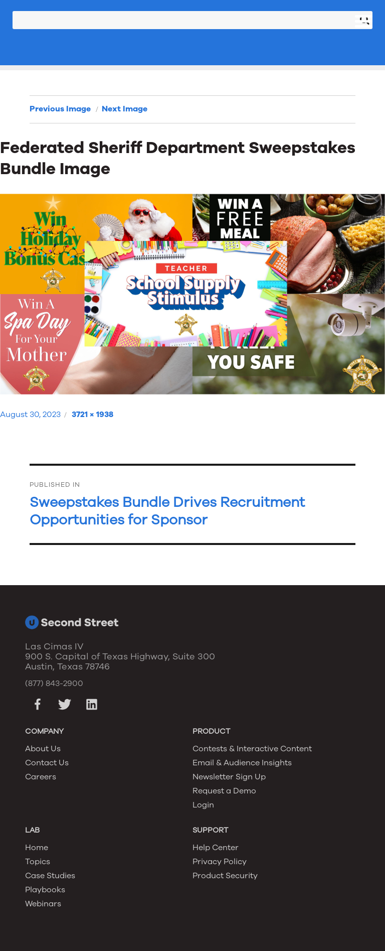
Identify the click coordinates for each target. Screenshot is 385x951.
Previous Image (60, 108)
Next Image (124, 108)
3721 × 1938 (92, 414)
